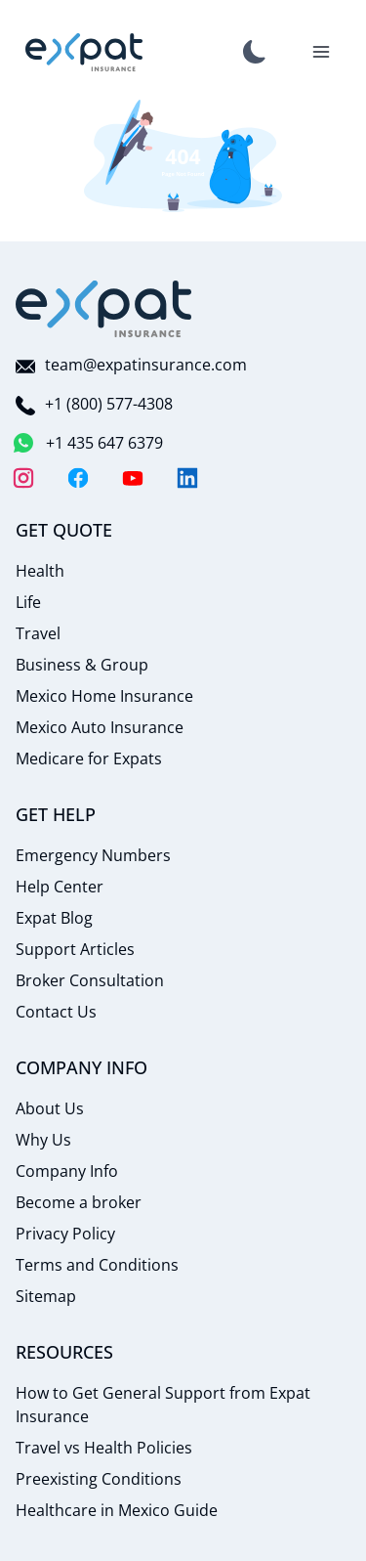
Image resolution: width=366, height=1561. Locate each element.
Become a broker (79, 1202)
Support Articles (75, 949)
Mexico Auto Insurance (99, 727)
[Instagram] (23, 478)
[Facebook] (78, 478)
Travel (38, 633)
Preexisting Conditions (99, 1479)
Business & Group (82, 664)
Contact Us (56, 1011)
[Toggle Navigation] (321, 51)
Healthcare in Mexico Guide (117, 1510)
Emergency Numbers (93, 855)
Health (40, 571)
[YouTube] (133, 478)
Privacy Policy (65, 1233)
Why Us (43, 1139)
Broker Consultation (90, 980)
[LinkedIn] (187, 478)
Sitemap (46, 1296)
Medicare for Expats (89, 758)
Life (28, 602)
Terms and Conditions (97, 1265)
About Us (50, 1108)
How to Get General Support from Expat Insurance (163, 1404)
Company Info (67, 1171)
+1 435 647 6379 (89, 443)
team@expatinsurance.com (131, 364)
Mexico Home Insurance (104, 696)
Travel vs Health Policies (104, 1447)
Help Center (59, 886)
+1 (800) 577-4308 (94, 403)
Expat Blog (54, 918)
